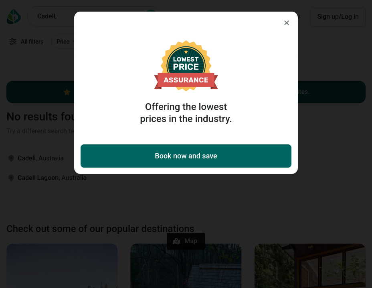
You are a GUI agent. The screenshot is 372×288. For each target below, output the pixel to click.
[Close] (286, 23)
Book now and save (186, 156)
